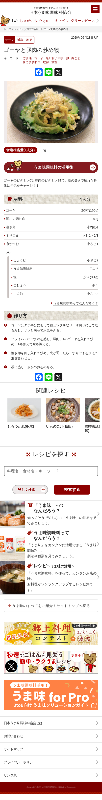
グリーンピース (83, 21)
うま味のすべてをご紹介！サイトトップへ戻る (51, 606)
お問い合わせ (13, 736)
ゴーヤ (38, 58)
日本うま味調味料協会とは (23, 723)
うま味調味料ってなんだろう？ (75, 303)
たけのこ (46, 21)
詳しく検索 (26, 490)
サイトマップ (13, 749)
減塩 (54, 62)
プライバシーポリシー (20, 762)
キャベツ (62, 21)
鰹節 (46, 62)
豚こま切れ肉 (32, 62)
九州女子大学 (54, 58)
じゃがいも (28, 21)
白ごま (75, 58)
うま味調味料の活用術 (53, 167)
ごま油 (27, 58)
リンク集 (10, 775)
